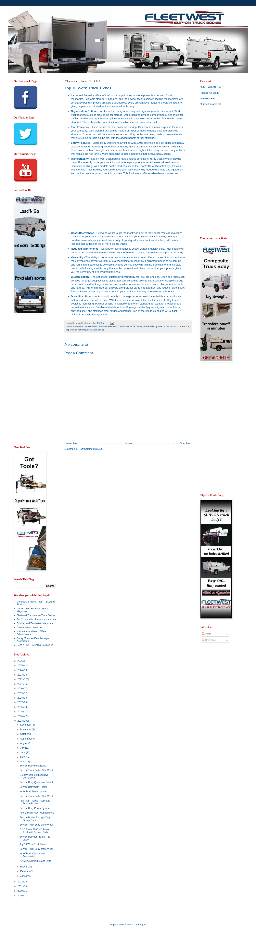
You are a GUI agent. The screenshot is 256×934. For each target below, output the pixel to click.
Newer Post (71, 443)
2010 (20, 891)
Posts (206, 634)
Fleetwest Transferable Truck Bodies (125, 326)
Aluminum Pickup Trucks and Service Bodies (35, 802)
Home (128, 443)
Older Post (185, 443)
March (24, 866)
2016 (20, 707)
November (26, 729)
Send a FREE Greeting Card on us (35, 645)
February (25, 871)
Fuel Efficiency (150, 326)
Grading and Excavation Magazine (35, 623)
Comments (209, 640)
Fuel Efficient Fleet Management (37, 812)
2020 (20, 688)
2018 (20, 697)
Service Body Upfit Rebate (33, 787)
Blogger (142, 924)
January (24, 876)
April (23, 761)
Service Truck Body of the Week (36, 770)
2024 (20, 670)
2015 (20, 711)
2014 (20, 716)
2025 (20, 665)
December (26, 724)
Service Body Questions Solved (36, 782)
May (22, 757)
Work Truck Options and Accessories (32, 855)
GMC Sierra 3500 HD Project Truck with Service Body (35, 831)
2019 (20, 693)
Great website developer (29, 627)
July (22, 747)
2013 (20, 720)
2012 (20, 881)
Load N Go (163, 326)
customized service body (84, 326)
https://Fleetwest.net (210, 104)
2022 (20, 679)
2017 (20, 702)
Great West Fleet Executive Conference (34, 776)
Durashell (102, 326)
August (24, 743)
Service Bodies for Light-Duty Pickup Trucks (35, 819)
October (24, 734)
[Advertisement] (97, 484)
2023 (20, 674)
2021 (20, 684)
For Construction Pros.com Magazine (36, 619)
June (23, 752)
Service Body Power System (34, 808)
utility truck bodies (95, 330)
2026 (20, 661)
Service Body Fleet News (33, 765)
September (26, 738)
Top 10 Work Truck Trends (33, 844)
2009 (20, 895)
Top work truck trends (76, 330)
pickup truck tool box (179, 326)
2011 (20, 886)
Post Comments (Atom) (91, 449)
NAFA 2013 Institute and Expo (35, 861)
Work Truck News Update (33, 791)
